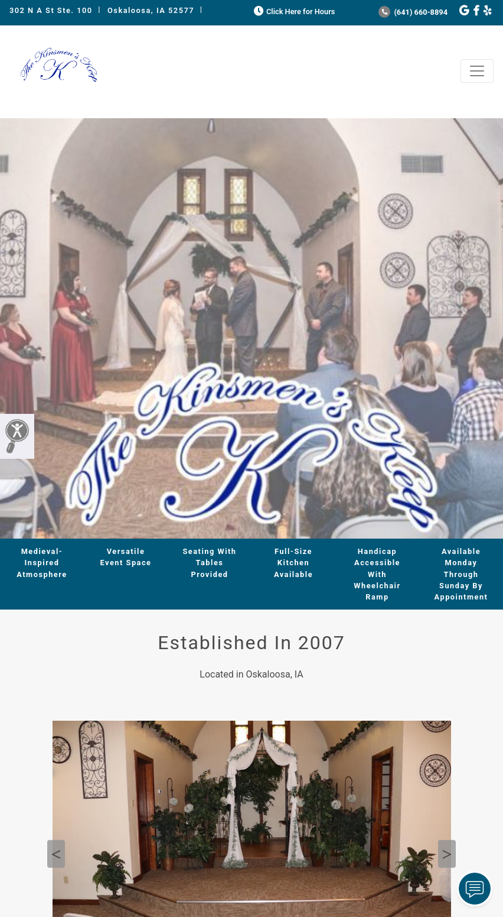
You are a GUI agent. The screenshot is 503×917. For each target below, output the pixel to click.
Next (447, 854)
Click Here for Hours (293, 11)
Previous (56, 854)
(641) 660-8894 (413, 12)
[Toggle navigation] (477, 71)
